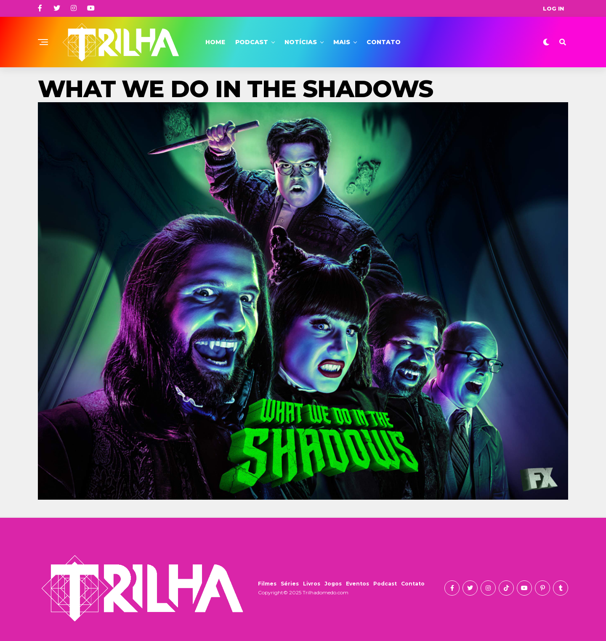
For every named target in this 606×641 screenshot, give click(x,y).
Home (215, 42)
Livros (311, 583)
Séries (290, 583)
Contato (384, 42)
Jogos (333, 583)
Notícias (300, 42)
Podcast (251, 42)
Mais (341, 42)
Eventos (357, 583)
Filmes (267, 583)
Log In (553, 8)
